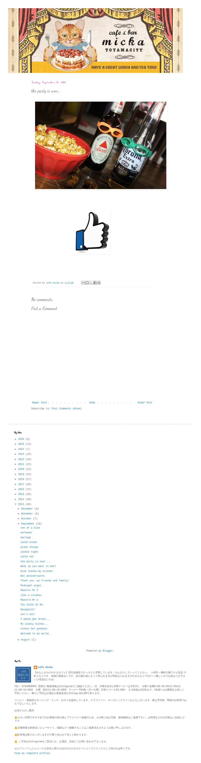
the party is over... (35, 561)
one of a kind (30, 528)
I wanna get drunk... (35, 619)
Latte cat (27, 556)
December (27, 508)
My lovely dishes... (35, 624)
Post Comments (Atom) (66, 408)
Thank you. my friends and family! (45, 580)
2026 (22, 439)
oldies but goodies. (35, 628)
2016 (22, 489)
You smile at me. (32, 604)
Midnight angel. (32, 585)
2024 (22, 449)
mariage (26, 537)
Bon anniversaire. (33, 576)
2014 (22, 499)
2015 (22, 494)
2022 (22, 459)
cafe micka (45, 667)
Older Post (145, 402)
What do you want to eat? (38, 566)
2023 (22, 454)
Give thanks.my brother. (38, 571)
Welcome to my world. (35, 633)
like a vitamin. (32, 595)
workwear (26, 532)
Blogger (108, 650)
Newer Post (39, 402)
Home (92, 402)
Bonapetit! (28, 609)
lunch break (29, 542)
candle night (29, 552)
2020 (22, 469)
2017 (22, 484)
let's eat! (28, 614)
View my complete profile (32, 753)
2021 (22, 464)
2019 (22, 474)
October (27, 518)
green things (29, 547)
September (28, 523)
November (27, 513)
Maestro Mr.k (29, 600)
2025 (22, 444)
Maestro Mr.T (29, 590)
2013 (22, 504)
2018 (22, 479)
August (26, 639)
